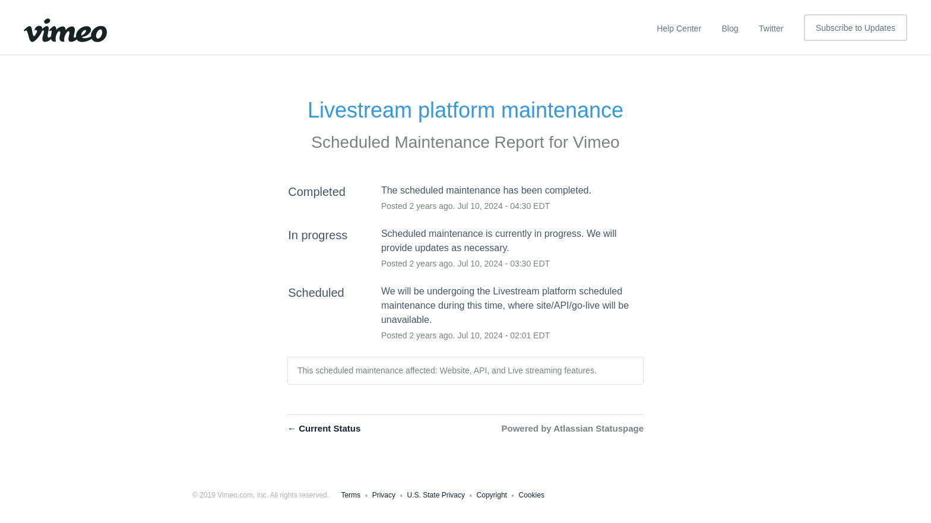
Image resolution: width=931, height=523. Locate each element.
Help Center (679, 28)
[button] (855, 27)
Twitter (771, 28)
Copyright (492, 495)
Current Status (323, 428)
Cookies (531, 495)
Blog (730, 28)
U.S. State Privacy (436, 495)
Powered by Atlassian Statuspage (572, 428)
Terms (350, 495)
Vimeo (596, 142)
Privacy (383, 495)
